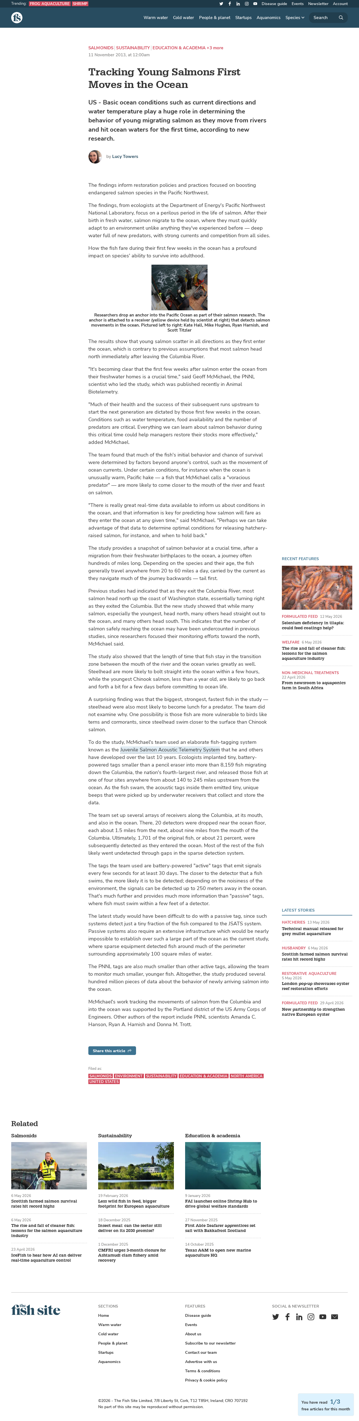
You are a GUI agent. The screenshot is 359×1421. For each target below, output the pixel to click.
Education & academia (179, 48)
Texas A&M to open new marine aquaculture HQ (218, 1253)
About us (193, 1334)
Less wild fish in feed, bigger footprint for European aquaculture (133, 1204)
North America (247, 1076)
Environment (128, 1076)
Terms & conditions (202, 1371)
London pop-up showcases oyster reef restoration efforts (315, 986)
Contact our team (201, 1352)
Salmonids (100, 48)
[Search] (328, 17)
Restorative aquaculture (309, 973)
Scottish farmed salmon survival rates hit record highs (315, 957)
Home (103, 1315)
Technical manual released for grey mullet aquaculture (312, 931)
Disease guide (274, 3)
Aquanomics (268, 17)
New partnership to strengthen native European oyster (313, 1012)
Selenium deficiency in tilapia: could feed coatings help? (313, 626)
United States (104, 1081)
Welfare (291, 642)
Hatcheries (293, 922)
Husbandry (294, 948)
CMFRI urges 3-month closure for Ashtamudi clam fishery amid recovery (132, 1255)
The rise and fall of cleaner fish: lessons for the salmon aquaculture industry (314, 653)
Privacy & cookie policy (206, 1380)
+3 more (215, 48)
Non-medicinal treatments (310, 672)
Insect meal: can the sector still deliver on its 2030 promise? (130, 1228)
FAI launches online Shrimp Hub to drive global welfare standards (221, 1204)
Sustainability (133, 48)
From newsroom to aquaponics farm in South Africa (314, 686)
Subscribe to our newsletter (210, 1343)
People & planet (214, 17)
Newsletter (318, 3)
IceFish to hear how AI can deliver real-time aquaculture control (46, 1258)
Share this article (112, 1051)
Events (298, 3)
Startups (243, 17)
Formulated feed (300, 616)
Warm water (156, 17)
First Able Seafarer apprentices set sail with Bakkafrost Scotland (220, 1228)
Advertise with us (201, 1361)
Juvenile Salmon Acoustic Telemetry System (170, 749)
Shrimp (80, 3)
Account (340, 3)
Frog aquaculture (50, 3)
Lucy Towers (125, 156)
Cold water (183, 17)
